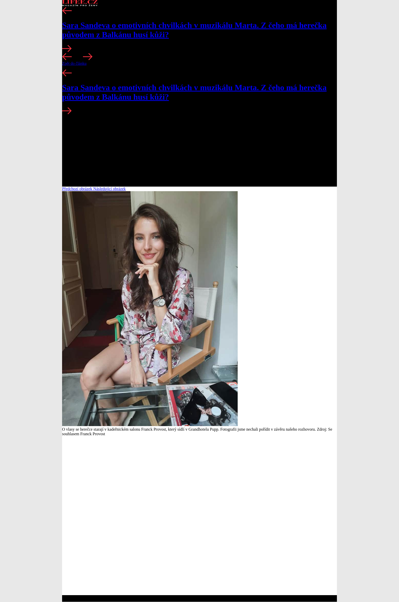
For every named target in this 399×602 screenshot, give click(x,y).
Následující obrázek (109, 189)
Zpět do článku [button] (74, 63)
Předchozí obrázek (77, 189)
